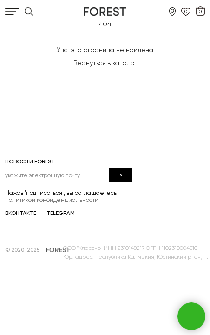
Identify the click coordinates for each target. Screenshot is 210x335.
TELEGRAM (60, 213)
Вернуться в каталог (105, 63)
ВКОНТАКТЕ (20, 213)
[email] (55, 175)
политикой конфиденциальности (51, 199)
